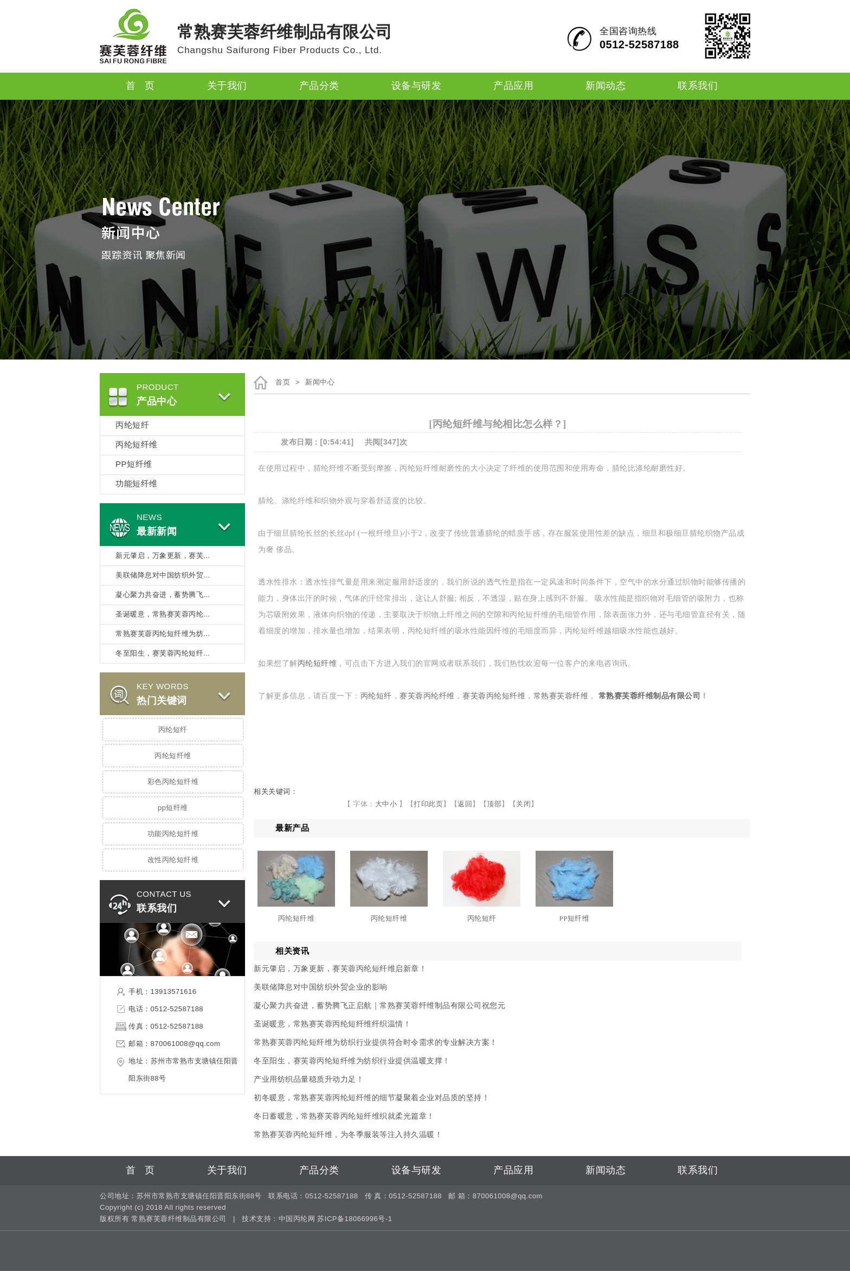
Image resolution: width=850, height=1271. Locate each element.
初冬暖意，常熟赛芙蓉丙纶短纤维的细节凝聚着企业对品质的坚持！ (372, 1098)
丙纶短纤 (132, 425)
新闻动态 (605, 86)
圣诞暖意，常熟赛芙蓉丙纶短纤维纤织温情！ (332, 1024)
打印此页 (428, 804)
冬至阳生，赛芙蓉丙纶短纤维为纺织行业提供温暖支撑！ (352, 1061)
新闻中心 (319, 382)
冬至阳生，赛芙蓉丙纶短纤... (162, 653)
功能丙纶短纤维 (173, 834)
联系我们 (698, 86)
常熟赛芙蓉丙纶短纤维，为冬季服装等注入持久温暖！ (348, 1135)
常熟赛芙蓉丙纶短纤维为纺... (162, 634)
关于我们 (227, 86)
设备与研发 (416, 86)
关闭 (523, 804)
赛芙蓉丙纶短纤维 (493, 696)
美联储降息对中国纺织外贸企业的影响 (321, 987)
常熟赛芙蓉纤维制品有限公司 (649, 696)
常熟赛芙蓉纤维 (561, 696)
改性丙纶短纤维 (173, 860)
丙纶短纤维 (136, 445)
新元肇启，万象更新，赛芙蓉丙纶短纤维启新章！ (340, 969)
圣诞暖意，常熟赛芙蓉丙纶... (162, 614)
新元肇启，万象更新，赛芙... (162, 556)
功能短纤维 (136, 484)
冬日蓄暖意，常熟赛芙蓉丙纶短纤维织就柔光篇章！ (344, 1116)
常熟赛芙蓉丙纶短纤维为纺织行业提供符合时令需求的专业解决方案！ (376, 1042)
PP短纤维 (133, 464)
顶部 (494, 804)
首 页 (140, 86)
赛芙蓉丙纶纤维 (427, 696)
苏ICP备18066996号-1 (354, 1219)
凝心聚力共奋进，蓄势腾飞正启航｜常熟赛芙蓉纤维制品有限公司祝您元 (379, 1006)
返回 (465, 804)
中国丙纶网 (297, 1219)
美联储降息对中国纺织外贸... (162, 575)
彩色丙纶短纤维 (173, 782)
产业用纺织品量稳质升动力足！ (309, 1079)
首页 (282, 382)
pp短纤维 (173, 808)
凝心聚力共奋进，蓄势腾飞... (162, 595)
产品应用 (513, 86)
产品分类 (319, 86)
